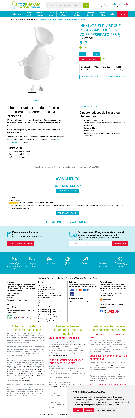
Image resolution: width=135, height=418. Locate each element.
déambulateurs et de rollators (75, 379)
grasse (9, 371)
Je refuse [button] (88, 410)
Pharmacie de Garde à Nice (47, 309)
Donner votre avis (67, 191)
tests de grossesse (26, 379)
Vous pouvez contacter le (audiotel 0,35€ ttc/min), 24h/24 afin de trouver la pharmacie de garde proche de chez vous (50, 319)
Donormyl (35, 375)
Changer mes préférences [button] (105, 410)
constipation (41, 371)
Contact (10, 297)
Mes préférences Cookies (46, 303)
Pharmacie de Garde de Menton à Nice (50, 313)
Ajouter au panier (90, 59)
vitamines (27, 380)
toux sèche (38, 369)
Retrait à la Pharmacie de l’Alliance (111, 293)
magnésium (36, 379)
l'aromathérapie (122, 366)
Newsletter (11, 295)
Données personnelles (45, 299)
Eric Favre (121, 375)
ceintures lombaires (75, 343)
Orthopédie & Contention (89, 14)
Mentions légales (44, 297)
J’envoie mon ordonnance (21, 243)
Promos (122, 14)
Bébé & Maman (51, 14)
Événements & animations (46, 289)
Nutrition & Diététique (40, 14)
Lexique (41, 291)
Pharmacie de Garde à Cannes (48, 315)
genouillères (66, 343)
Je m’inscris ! (120, 244)
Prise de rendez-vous (45, 287)
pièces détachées (61, 399)
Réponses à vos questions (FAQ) (79, 302)
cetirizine (19, 373)
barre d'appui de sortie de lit (73, 372)
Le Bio (112, 14)
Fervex (41, 373)
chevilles (58, 346)
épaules (82, 344)
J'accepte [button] (77, 410)
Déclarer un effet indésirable (47, 293)
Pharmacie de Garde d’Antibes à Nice (49, 311)
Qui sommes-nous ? (13, 293)
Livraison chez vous (106, 295)
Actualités (41, 285)
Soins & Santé (28, 14)
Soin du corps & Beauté (63, 14)
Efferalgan (18, 368)
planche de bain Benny (55, 386)
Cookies (41, 301)
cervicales (77, 344)
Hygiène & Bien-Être (77, 14)
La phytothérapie (112, 366)
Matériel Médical (102, 14)
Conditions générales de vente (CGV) (49, 295)
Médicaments (15, 14)
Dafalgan (27, 368)
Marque (20, 19)
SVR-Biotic (122, 349)
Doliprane (26, 366)
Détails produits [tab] (89, 106)
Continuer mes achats (91, 77)
